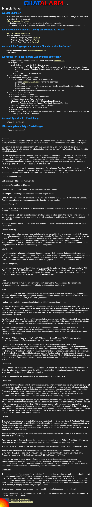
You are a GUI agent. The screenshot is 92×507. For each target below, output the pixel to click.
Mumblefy (35, 42)
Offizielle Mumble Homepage (17, 21)
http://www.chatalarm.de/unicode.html (17, 502)
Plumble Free (59, 61)
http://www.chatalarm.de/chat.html (16, 500)
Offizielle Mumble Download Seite (19, 34)
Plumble (36, 38)
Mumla (36, 40)
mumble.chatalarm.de (37, 50)
